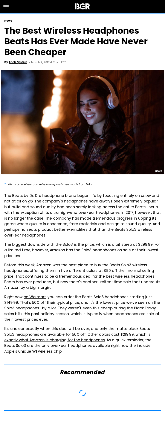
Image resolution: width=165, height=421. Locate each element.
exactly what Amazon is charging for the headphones (54, 340)
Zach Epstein (18, 62)
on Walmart (35, 297)
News (8, 20)
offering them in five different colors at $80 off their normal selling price (79, 274)
